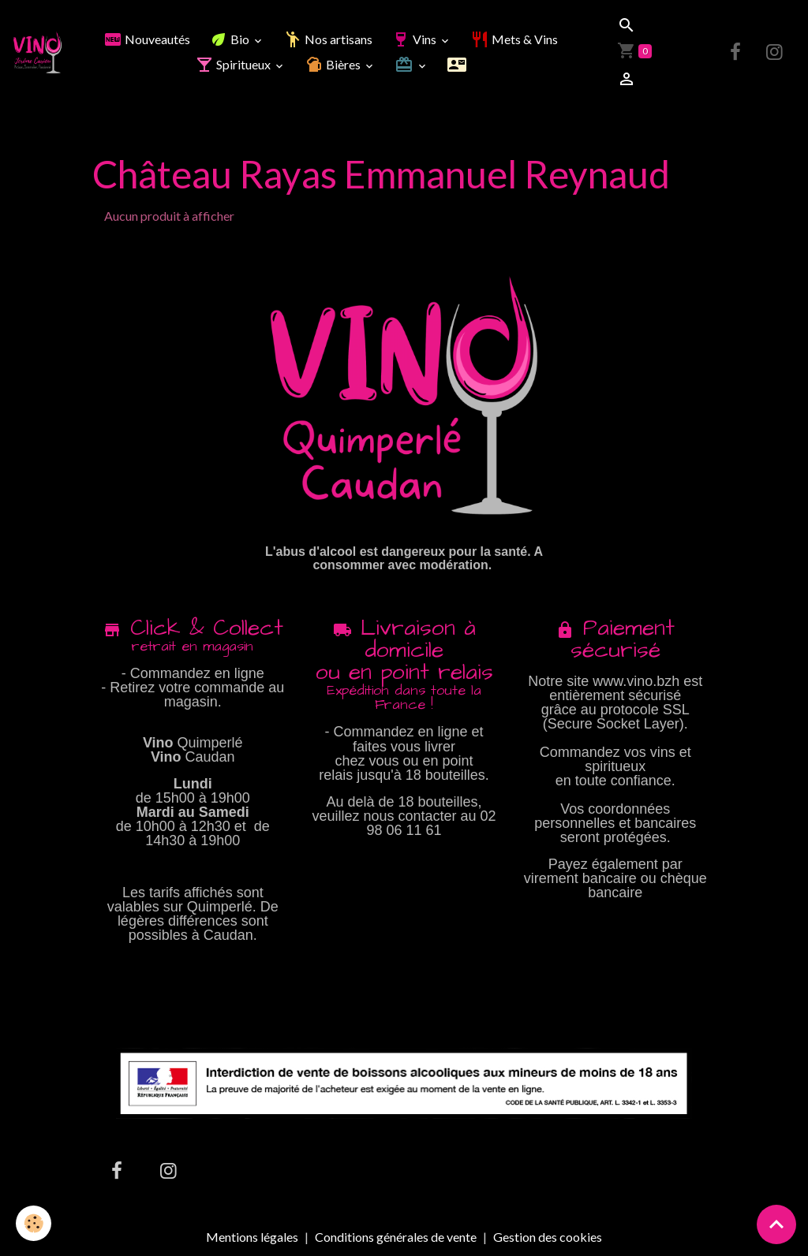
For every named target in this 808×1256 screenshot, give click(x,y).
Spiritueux (234, 64)
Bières (334, 64)
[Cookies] (33, 1223)
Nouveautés (146, 39)
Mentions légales (252, 1236)
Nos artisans (327, 39)
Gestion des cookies (547, 1237)
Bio (230, 39)
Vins (415, 39)
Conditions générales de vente (396, 1236)
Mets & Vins (514, 39)
